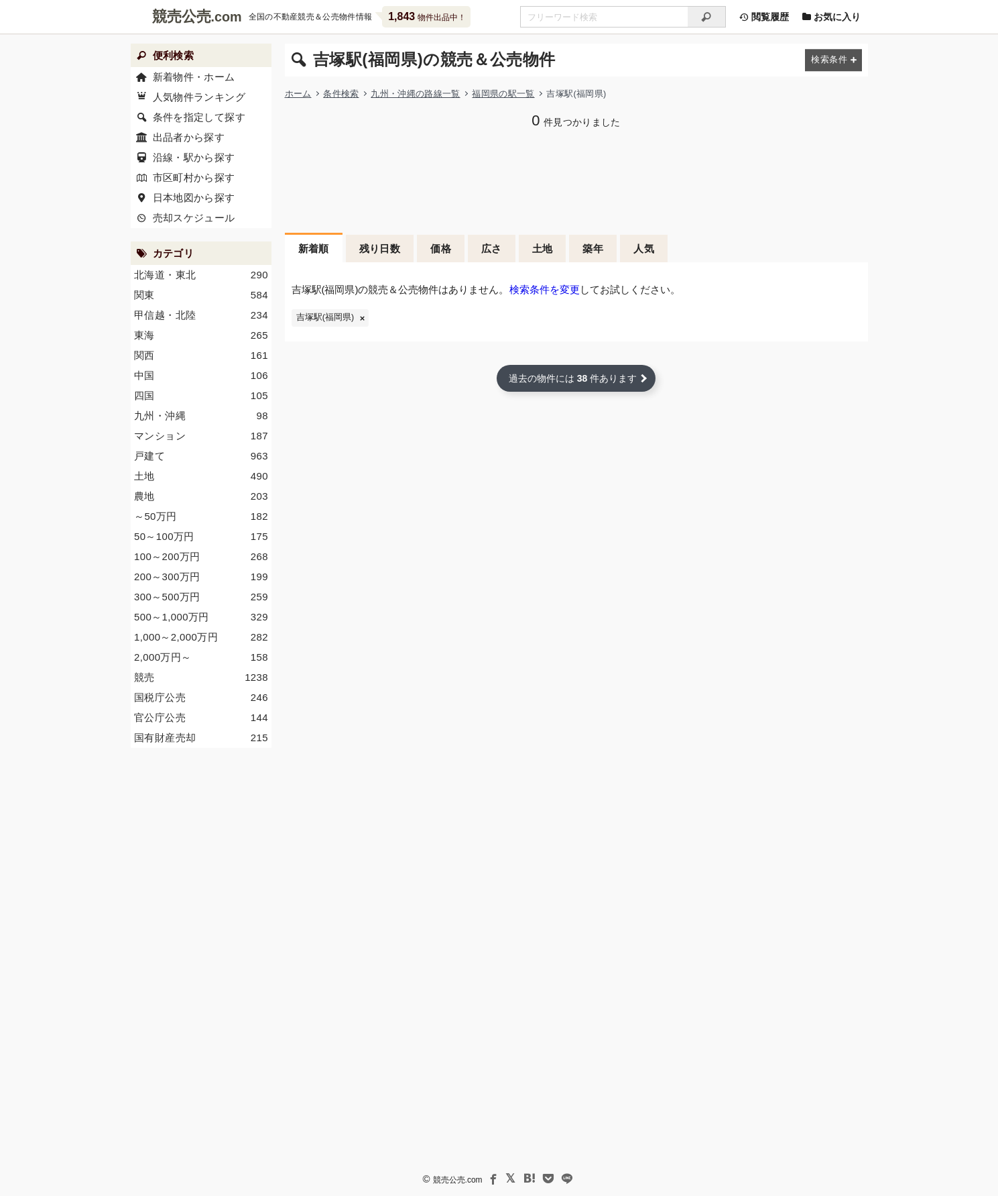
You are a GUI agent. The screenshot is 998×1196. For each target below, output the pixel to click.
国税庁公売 (201, 698)
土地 (542, 248)
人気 (643, 248)
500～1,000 (201, 617)
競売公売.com (457, 1180)
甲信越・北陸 (201, 315)
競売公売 (181, 16)
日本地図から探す (193, 197)
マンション (201, 436)
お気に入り (831, 16)
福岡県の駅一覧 (503, 94)
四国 (201, 396)
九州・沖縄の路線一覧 (415, 94)
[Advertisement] (576, 179)
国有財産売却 (201, 738)
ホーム (298, 94)
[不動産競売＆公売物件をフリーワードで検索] (604, 17)
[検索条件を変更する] (833, 60)
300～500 (201, 597)
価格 (440, 248)
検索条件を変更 (544, 289)
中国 (201, 376)
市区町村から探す (193, 177)
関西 (201, 355)
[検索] (707, 17)
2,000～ (201, 657)
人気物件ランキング (198, 97)
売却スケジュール (193, 217)
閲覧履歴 (764, 16)
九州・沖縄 (201, 416)
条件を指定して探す (198, 117)
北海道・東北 (201, 275)
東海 (201, 335)
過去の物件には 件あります (573, 378)
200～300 (201, 577)
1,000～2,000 (201, 637)
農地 (201, 496)
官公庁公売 (201, 718)
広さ (491, 248)
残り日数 (380, 248)
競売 (201, 677)
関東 (201, 295)
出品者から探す (188, 137)
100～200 (201, 557)
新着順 (313, 248)
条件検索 (341, 94)
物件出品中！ (426, 16)
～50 (201, 516)
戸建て (201, 456)
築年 (592, 248)
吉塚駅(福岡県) (325, 317)
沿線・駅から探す (193, 157)
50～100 (201, 537)
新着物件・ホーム (193, 77)
